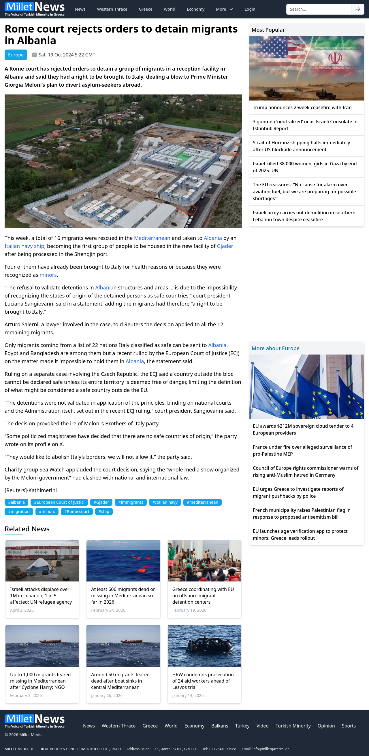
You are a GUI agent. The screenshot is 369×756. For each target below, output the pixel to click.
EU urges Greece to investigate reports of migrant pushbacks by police (298, 492)
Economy (195, 9)
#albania (16, 502)
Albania (213, 237)
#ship (104, 511)
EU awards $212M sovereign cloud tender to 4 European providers (303, 429)
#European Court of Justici (59, 502)
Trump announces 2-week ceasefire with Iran (302, 107)
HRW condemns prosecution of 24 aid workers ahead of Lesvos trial (203, 680)
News (80, 9)
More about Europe (276, 348)
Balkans (219, 726)
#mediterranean (202, 502)
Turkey (242, 726)
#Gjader (101, 502)
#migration (19, 511)
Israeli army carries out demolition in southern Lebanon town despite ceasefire (304, 216)
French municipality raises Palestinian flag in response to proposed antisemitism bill (302, 513)
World (169, 9)
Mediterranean (152, 237)
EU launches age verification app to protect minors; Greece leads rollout (300, 534)
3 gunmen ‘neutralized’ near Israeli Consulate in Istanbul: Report (305, 125)
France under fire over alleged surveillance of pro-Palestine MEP (302, 450)
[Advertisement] (306, 283)
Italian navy (19, 245)
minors (48, 274)
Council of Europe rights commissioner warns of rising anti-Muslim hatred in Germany (305, 471)
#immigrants (130, 502)
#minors (47, 511)
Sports (349, 726)
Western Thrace (112, 9)
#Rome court (76, 511)
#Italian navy (165, 502)
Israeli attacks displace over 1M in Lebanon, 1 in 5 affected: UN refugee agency (41, 595)
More (225, 9)
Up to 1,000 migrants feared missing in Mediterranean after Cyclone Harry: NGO (40, 680)
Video (263, 726)
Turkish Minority (293, 726)
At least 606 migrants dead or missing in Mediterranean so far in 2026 (123, 595)
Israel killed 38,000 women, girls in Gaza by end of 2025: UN (305, 167)
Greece (145, 9)
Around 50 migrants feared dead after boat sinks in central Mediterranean (120, 680)
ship (39, 245)
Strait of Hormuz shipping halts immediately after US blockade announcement (301, 146)
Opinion (326, 726)
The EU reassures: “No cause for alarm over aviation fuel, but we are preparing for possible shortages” (304, 191)
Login (249, 9)
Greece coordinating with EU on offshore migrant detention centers (203, 595)
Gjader (225, 245)
